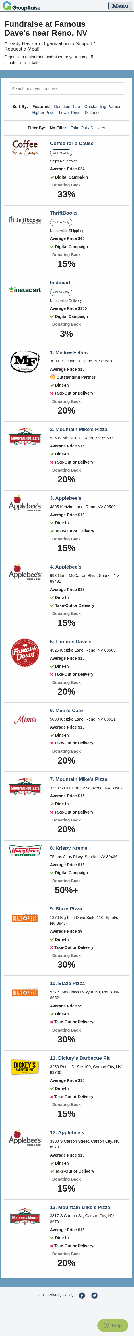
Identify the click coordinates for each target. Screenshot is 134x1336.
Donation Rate (67, 106)
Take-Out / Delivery (88, 128)
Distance (92, 112)
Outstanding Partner (102, 106)
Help (40, 1295)
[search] (66, 88)
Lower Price (69, 112)
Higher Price (43, 112)
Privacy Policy (60, 1295)
